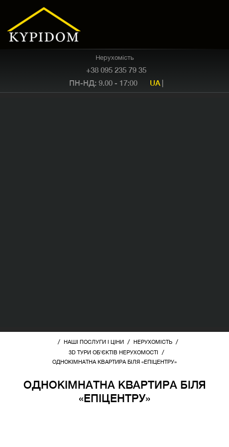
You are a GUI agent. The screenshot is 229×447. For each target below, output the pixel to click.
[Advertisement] (114, 212)
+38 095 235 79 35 (116, 69)
